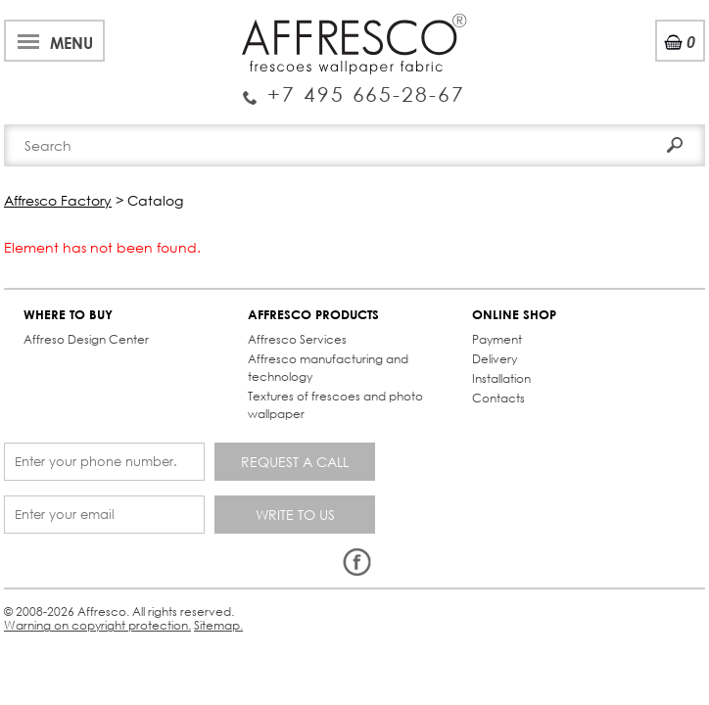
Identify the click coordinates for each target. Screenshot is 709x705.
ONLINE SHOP (514, 314)
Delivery (494, 359)
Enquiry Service (354, 87)
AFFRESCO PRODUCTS (313, 314)
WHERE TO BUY (68, 314)
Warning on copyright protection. (97, 625)
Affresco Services (297, 339)
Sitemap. (218, 625)
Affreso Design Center (86, 339)
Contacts (498, 398)
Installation (501, 378)
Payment (497, 339)
